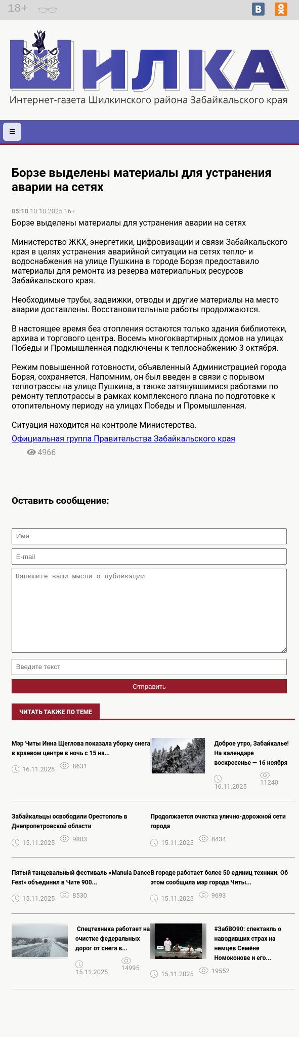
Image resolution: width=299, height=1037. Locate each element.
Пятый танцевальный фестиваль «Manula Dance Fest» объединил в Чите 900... (81, 892)
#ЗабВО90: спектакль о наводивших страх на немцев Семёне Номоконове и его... (247, 959)
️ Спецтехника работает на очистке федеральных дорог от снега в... (112, 954)
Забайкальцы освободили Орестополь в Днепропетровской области (69, 836)
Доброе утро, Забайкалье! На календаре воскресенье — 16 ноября (251, 768)
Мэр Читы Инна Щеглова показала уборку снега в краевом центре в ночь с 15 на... (81, 763)
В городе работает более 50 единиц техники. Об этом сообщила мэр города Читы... (219, 892)
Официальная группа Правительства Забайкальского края (123, 438)
